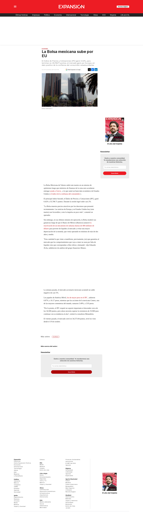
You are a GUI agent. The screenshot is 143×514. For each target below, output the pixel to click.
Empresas (36, 15)
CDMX (16, 486)
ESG (104, 15)
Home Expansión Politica (22, 463)
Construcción (44, 489)
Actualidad (69, 470)
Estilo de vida (44, 470)
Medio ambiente (45, 502)
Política (47, 15)
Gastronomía (70, 497)
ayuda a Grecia (55, 191)
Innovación (69, 461)
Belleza (16, 504)
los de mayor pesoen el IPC (77, 298)
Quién (16, 495)
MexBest (68, 495)
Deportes (43, 479)
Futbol (68, 480)
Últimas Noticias (21, 15)
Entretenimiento (45, 477)
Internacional (71, 15)
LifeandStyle (18, 476)
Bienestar (69, 504)
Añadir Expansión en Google (74, 69)
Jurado (68, 508)
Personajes (69, 502)
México (16, 483)
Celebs (42, 468)
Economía (58, 15)
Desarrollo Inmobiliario (48, 491)
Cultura (42, 459)
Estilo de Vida (70, 506)
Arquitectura (44, 495)
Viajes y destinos (72, 500)
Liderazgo (69, 472)
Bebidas (68, 498)
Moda (16, 502)
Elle (41, 463)
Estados (16, 488)
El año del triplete (114, 144)
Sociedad (17, 492)
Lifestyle (69, 490)
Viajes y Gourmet (20, 506)
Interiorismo (44, 497)
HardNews (55, 336)
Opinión (16, 490)
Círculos (17, 501)
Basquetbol (69, 486)
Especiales (69, 475)
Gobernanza (44, 505)
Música (42, 482)
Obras (95, 15)
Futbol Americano (72, 484)
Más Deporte (70, 488)
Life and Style (126, 15)
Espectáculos (18, 497)
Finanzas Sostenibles (73, 459)
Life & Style (43, 473)
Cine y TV (43, 480)
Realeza (16, 499)
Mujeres (113, 15)
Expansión (17, 459)
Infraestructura (45, 493)
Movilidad (43, 507)
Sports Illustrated (71, 479)
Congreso (17, 484)
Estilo (42, 475)
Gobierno (17, 481)
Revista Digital (123, 6)
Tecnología (84, 15)
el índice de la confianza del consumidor (65, 194)
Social (42, 504)
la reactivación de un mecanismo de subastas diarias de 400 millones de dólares (69, 226)
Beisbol (68, 482)
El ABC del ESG (71, 463)
